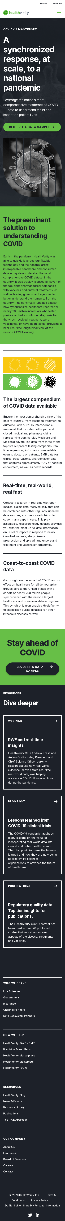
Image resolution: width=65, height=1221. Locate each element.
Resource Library (14, 1107)
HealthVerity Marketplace (19, 1055)
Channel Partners (14, 1009)
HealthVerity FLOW (15, 1067)
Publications (11, 1113)
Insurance (9, 1003)
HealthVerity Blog (14, 1095)
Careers (8, 1165)
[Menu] (58, 12)
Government (11, 997)
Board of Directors (14, 1159)
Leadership (10, 1153)
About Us (9, 1147)
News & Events (12, 1101)
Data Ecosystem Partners (19, 1016)
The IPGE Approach (15, 1119)
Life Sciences (11, 991)
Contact (44, 3)
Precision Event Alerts (17, 1049)
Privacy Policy (39, 1200)
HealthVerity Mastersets (18, 1061)
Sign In (57, 3)
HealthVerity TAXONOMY (19, 1043)
